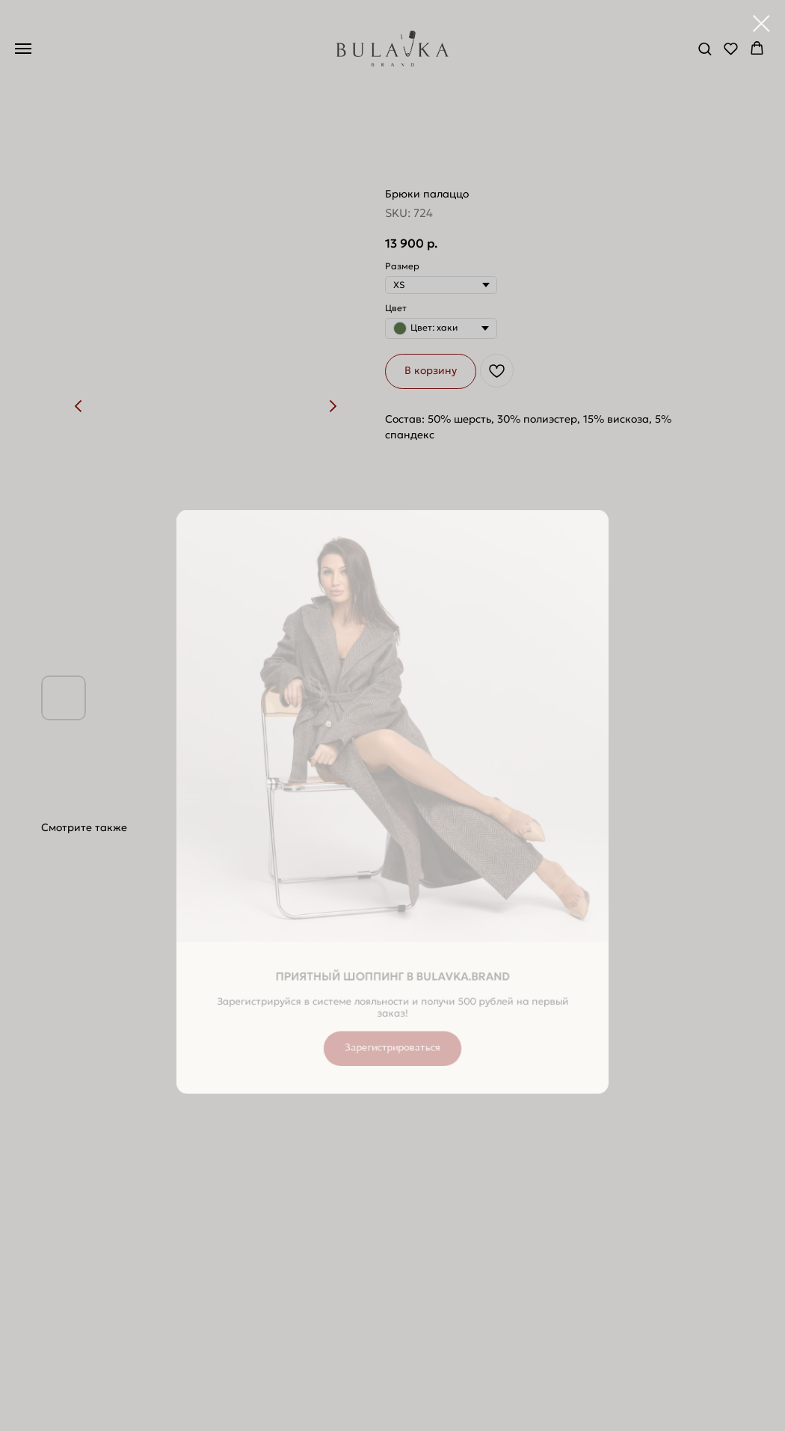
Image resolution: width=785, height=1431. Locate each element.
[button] (705, 48)
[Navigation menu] (23, 48)
